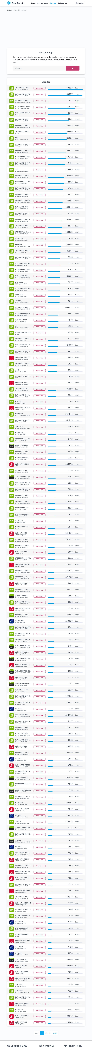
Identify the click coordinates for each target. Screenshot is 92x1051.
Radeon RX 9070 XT (22, 464)
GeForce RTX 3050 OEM (23, 884)
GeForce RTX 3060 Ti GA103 (25, 483)
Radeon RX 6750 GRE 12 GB (25, 871)
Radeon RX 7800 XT (22, 652)
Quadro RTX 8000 (21, 445)
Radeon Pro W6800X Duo (24, 940)
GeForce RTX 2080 (21, 715)
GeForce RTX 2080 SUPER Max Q (27, 721)
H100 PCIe (19, 295)
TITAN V (18, 821)
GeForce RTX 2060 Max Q (24, 853)
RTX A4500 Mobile (22, 514)
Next (55, 1033)
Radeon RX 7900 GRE (23, 564)
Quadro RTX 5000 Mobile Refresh (27, 658)
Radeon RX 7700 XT (22, 677)
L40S (16, 169)
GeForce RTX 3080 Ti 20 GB (25, 226)
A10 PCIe (18, 401)
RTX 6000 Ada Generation (24, 106)
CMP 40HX (19, 991)
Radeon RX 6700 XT (22, 878)
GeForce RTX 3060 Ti (22, 570)
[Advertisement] (46, 29)
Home (33, 3)
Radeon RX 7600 (21, 1022)
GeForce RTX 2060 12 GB (24, 796)
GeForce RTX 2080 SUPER (24, 702)
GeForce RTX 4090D (22, 200)
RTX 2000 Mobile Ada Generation (27, 558)
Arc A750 (18, 759)
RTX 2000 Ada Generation (24, 577)
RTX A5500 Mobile (22, 458)
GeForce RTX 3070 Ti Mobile (25, 470)
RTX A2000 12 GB (21, 733)
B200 (17, 138)
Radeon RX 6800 (21, 746)
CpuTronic (15, 3)
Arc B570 (18, 953)
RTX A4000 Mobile (22, 508)
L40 (16, 326)
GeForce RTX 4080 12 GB (24, 113)
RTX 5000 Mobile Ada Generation (27, 182)
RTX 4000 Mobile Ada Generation (27, 288)
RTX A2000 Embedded (23, 784)
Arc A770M (19, 947)
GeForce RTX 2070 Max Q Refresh (27, 740)
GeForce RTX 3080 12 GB (24, 257)
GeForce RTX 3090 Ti (22, 194)
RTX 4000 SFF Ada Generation (26, 313)
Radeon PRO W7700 (22, 765)
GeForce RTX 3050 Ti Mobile (25, 909)
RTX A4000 (19, 433)
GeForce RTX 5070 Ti (22, 150)
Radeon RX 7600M (22, 1003)
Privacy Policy (75, 1046)
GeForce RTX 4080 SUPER (24, 132)
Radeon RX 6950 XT (22, 552)
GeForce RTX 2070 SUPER (24, 696)
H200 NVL (18, 244)
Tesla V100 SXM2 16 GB (23, 646)
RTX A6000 (19, 238)
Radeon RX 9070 (21, 533)
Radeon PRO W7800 (22, 608)
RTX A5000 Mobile (22, 527)
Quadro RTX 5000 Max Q (24, 828)
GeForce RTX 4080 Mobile (24, 188)
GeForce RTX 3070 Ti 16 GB (25, 376)
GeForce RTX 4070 (21, 213)
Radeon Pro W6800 (22, 809)
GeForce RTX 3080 (21, 307)
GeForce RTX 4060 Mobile (24, 395)
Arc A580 (18, 846)
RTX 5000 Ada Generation (24, 157)
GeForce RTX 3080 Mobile (24, 489)
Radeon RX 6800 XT (22, 665)
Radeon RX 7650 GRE (23, 978)
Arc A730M (19, 922)
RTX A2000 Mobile (22, 928)
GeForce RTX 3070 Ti (22, 420)
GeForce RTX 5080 (21, 119)
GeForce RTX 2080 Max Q (24, 865)
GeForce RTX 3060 (21, 727)
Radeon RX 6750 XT (22, 859)
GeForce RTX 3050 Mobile (24, 997)
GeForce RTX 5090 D (22, 94)
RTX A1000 (19, 1009)
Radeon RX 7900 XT (22, 382)
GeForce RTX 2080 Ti (22, 589)
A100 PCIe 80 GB (21, 320)
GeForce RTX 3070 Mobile (24, 495)
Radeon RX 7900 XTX (22, 357)
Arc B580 (18, 815)
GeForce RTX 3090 (21, 276)
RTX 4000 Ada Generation (24, 270)
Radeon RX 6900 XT (22, 583)
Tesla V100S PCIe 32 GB (23, 671)
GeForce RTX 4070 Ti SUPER (25, 175)
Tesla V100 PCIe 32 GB (23, 683)
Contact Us (48, 1046)
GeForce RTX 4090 (21, 100)
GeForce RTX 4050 (21, 614)
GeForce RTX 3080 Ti (22, 251)
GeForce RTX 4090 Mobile (24, 144)
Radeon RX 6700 (21, 966)
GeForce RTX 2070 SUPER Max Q (27, 771)
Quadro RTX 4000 (21, 777)
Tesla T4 (18, 840)
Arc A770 (18, 708)
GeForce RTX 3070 (21, 501)
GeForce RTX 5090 (21, 88)
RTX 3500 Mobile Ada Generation (27, 263)
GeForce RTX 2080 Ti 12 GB (25, 627)
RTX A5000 (19, 520)
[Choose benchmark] (72, 68)
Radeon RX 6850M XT (23, 903)
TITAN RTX (19, 426)
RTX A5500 (19, 282)
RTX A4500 (19, 414)
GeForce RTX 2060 (21, 897)
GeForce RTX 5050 (21, 539)
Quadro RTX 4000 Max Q (24, 790)
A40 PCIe (18, 301)
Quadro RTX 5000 (21, 959)
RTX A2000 (19, 803)
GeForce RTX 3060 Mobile (24, 602)
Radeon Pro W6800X (22, 890)
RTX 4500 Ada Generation (24, 232)
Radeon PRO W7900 (22, 407)
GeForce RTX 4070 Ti (22, 163)
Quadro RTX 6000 (21, 596)
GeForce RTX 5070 (21, 207)
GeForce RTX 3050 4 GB (23, 834)
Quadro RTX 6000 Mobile (24, 476)
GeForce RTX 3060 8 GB (23, 639)
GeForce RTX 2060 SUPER (24, 633)
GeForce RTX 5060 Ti (22, 345)
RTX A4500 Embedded (23, 332)
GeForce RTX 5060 (21, 389)
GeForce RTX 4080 (21, 125)
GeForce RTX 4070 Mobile (24, 351)
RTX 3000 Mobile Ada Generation (27, 439)
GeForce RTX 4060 (21, 451)
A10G (17, 370)
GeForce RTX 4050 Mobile (24, 545)
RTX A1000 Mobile (22, 934)
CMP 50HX (19, 984)
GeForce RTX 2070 (21, 752)
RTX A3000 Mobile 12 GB (24, 915)
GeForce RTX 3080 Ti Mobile (25, 363)
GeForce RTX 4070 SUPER (24, 219)
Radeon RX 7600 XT (22, 1016)
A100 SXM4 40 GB (21, 690)
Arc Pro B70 (19, 621)
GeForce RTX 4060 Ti (22, 338)
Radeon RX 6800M (22, 972)
